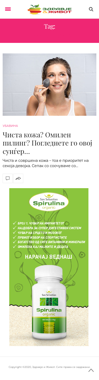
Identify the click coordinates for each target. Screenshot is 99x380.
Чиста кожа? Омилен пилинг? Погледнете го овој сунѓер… (47, 143)
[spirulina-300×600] (48, 266)
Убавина (10, 126)
